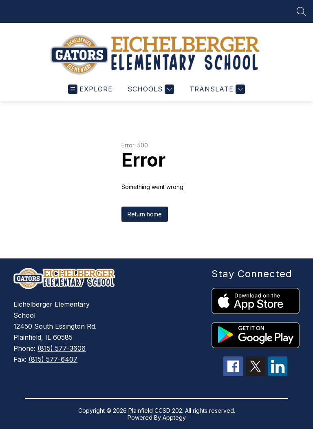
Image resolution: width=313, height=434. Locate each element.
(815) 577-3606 (61, 348)
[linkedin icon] (278, 373)
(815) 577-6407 (53, 359)
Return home (145, 214)
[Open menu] (90, 89)
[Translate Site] (216, 89)
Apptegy (174, 417)
